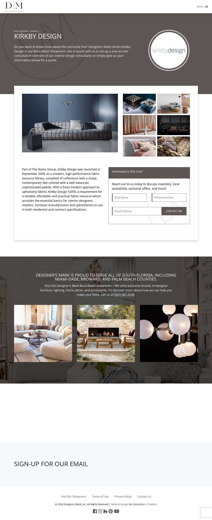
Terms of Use (100, 496)
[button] (200, 6)
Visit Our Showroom (73, 496)
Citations (152, 504)
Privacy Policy (123, 496)
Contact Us (144, 496)
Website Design (119, 504)
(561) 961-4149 (124, 295)
